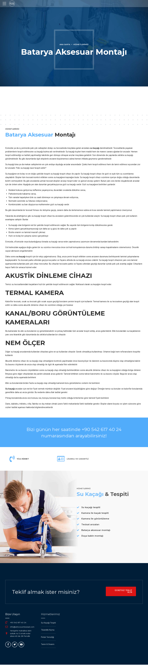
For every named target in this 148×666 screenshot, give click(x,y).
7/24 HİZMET (23, 459)
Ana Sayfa (64, 44)
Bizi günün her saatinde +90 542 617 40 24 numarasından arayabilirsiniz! (74, 432)
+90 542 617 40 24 (18, 624)
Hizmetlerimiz (81, 44)
